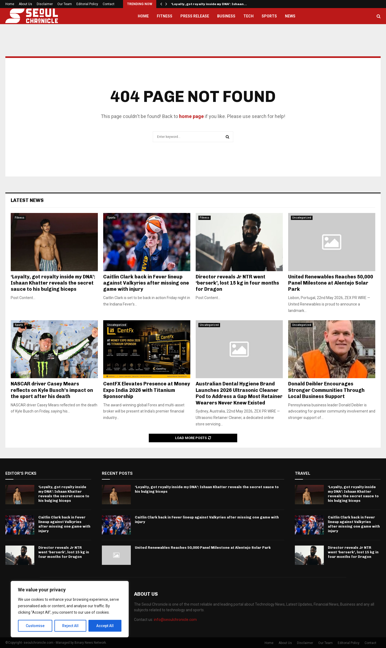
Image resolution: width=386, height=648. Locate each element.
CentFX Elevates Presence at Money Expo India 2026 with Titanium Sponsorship (146, 390)
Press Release (194, 16)
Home (9, 4)
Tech (248, 16)
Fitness (164, 16)
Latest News (27, 200)
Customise (35, 626)
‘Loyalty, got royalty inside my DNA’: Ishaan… (209, 4)
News (290, 16)
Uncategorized (301, 217)
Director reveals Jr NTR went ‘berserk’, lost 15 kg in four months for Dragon (237, 283)
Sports (269, 16)
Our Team (64, 4)
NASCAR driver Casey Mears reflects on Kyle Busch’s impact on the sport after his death (52, 390)
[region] (70, 609)
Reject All (70, 626)
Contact (108, 4)
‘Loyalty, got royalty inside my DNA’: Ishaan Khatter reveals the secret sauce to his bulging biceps (53, 283)
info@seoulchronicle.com (175, 619)
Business (226, 16)
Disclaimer (45, 4)
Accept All (105, 626)
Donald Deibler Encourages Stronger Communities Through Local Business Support (326, 390)
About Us (25, 4)
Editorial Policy (87, 4)
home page (191, 116)
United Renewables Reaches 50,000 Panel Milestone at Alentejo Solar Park (330, 283)
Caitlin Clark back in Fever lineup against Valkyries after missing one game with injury (146, 283)
